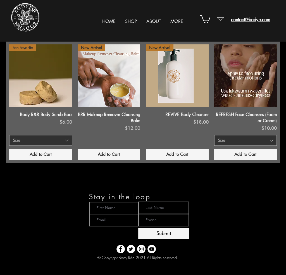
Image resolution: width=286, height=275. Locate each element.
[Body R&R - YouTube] (151, 249)
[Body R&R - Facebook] (120, 249)
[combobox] (40, 140)
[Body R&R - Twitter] (131, 249)
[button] (131, 19)
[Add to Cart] (40, 154)
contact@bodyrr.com (250, 20)
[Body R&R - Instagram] (141, 249)
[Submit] (163, 233)
